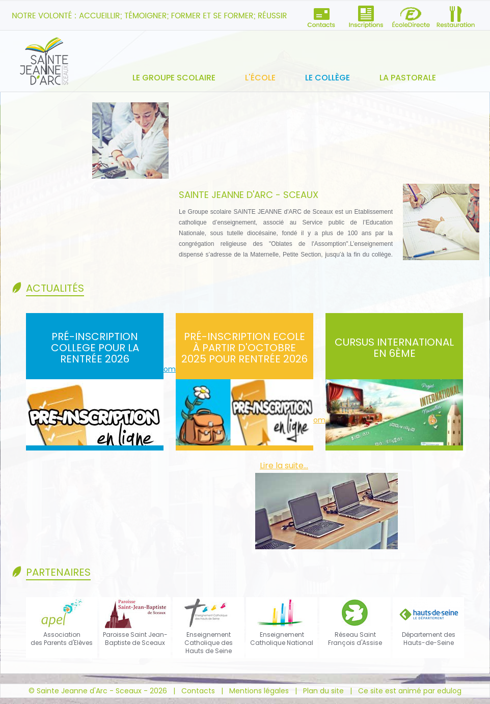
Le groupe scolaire (173, 77)
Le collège (327, 77)
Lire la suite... (284, 465)
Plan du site (323, 691)
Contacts (198, 691)
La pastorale (407, 77)
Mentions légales (259, 691)
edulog (449, 691)
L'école (260, 77)
